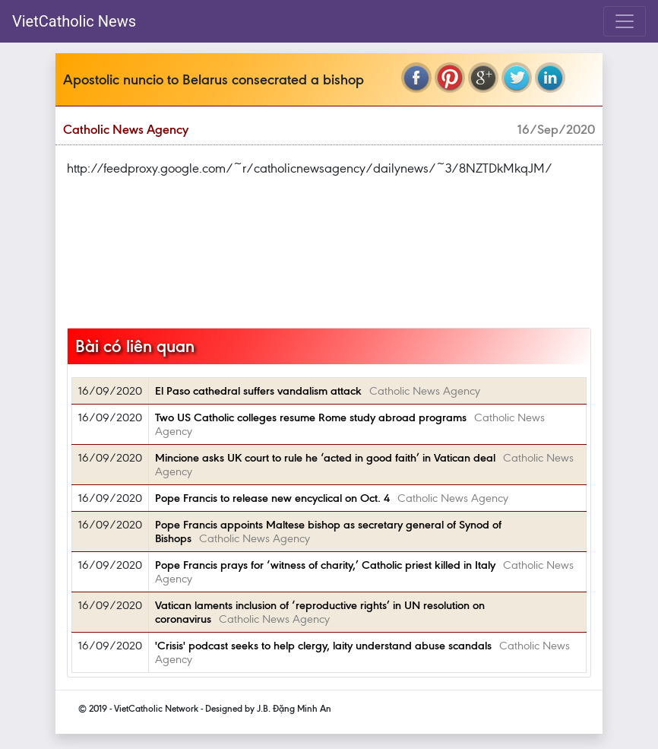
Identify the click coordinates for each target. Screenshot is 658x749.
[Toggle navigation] (624, 21)
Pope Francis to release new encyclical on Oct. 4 (272, 498)
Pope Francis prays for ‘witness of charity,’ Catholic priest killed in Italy (325, 565)
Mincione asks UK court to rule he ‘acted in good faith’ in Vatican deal (325, 458)
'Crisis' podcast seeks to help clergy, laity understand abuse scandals (323, 645)
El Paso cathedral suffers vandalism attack (258, 391)
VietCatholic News (74, 21)
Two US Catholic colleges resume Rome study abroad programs (311, 417)
